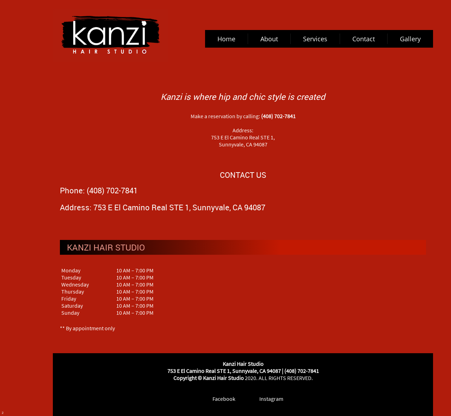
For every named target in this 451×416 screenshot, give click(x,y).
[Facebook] (219, 398)
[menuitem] (226, 39)
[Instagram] (266, 398)
